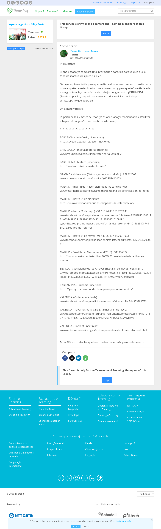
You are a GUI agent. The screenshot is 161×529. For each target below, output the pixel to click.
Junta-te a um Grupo (49, 414)
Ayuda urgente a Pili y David (26, 24)
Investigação (129, 443)
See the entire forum (44, 48)
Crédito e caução (135, 411)
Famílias (89, 443)
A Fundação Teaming (20, 408)
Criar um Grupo (85, 11)
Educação (52, 454)
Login (106, 33)
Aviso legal (73, 414)
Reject (86, 526)
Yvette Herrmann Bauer (84, 51)
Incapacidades (54, 449)
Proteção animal (55, 443)
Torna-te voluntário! (108, 421)
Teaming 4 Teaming (108, 415)
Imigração (90, 454)
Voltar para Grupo (16, 48)
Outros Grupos (131, 454)
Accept (76, 526)
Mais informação (124, 521)
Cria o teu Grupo (47, 408)
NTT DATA (132, 405)
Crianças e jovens (94, 449)
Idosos (126, 449)
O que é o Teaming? (46, 11)
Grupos (67, 11)
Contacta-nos (75, 420)
